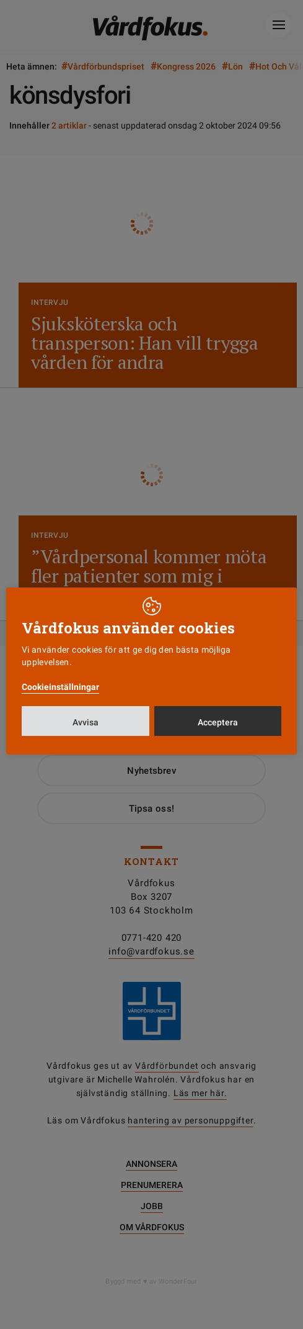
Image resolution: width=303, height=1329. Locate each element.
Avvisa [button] (85, 722)
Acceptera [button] (218, 722)
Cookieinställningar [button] (60, 687)
